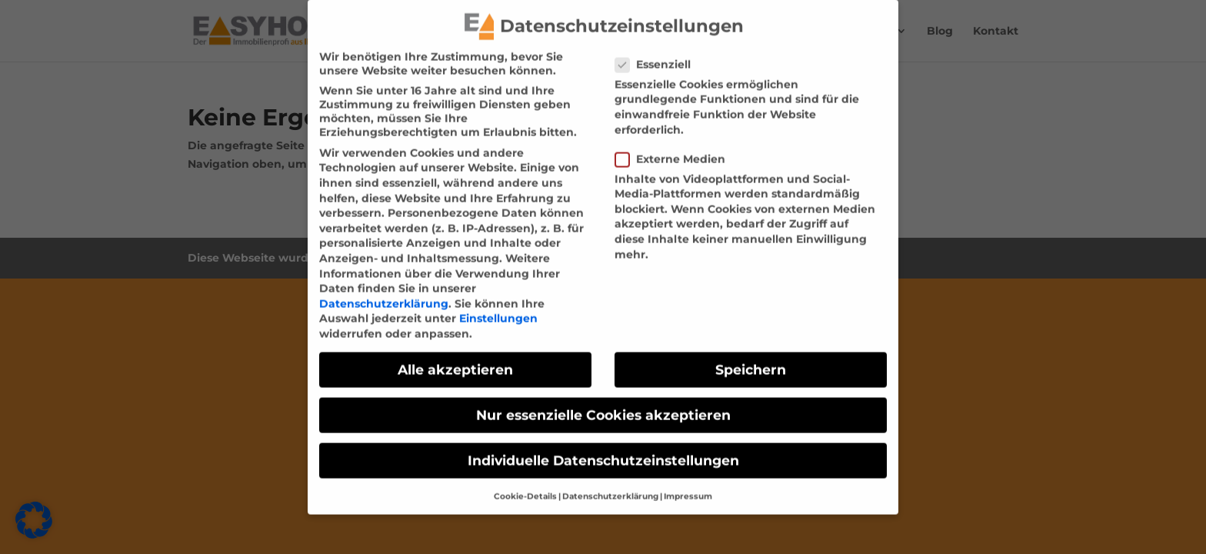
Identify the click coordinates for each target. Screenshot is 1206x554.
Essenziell (659, 54)
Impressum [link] (688, 486)
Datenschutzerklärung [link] (383, 293)
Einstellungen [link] (498, 308)
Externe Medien (676, 148)
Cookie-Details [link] (525, 486)
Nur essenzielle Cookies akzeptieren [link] (603, 404)
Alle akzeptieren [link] (455, 359)
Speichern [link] (750, 359)
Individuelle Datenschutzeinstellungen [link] (603, 450)
